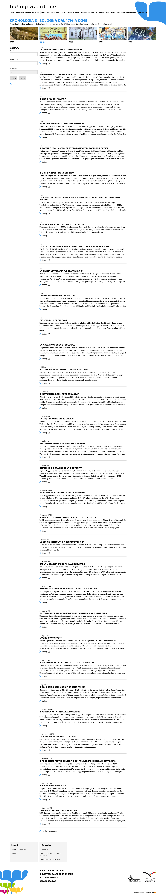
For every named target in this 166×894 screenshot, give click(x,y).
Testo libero (15, 59)
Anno (12, 50)
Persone (13, 853)
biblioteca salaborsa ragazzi (56, 874)
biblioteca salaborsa (51, 870)
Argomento (14, 68)
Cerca (14, 47)
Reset (22, 78)
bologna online (48, 877)
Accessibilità (44, 850)
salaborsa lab (47, 881)
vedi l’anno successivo (50, 831)
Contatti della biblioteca (18, 850)
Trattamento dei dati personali (50, 859)
